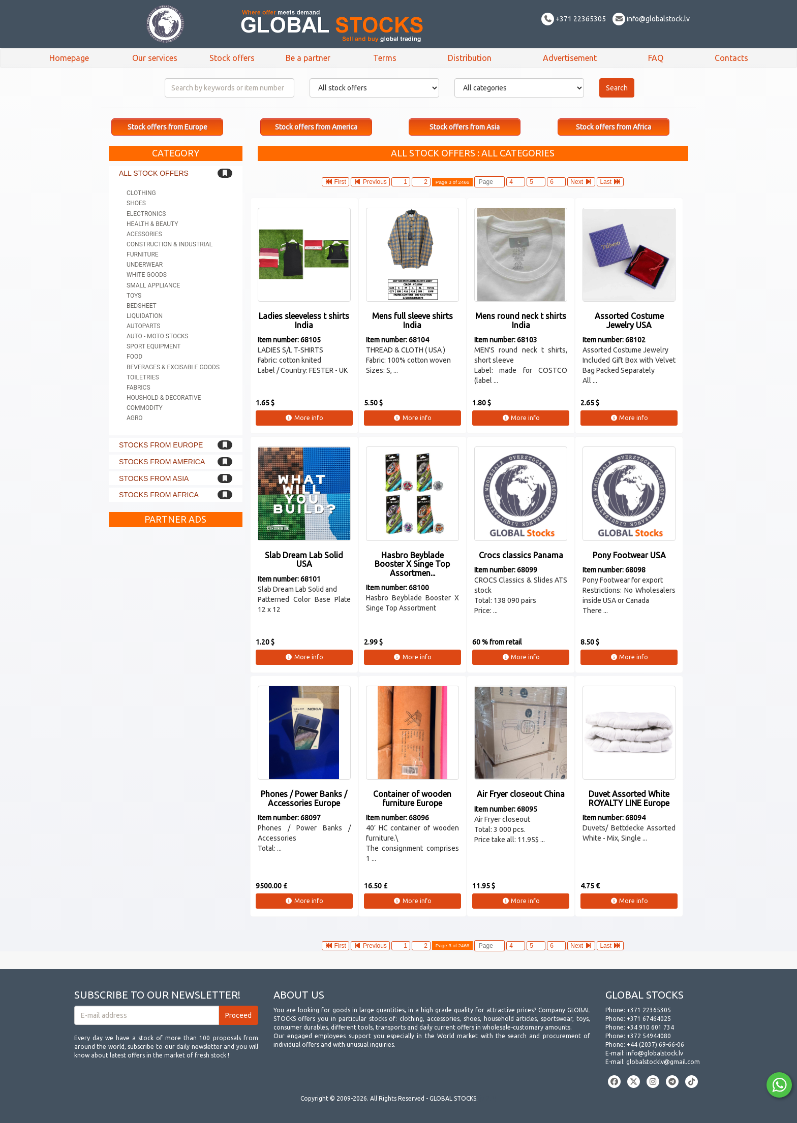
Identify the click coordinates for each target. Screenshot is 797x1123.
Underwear (145, 264)
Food (134, 356)
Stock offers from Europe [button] (167, 127)
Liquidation (145, 315)
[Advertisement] (175, 684)
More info (304, 417)
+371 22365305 (573, 19)
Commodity (145, 407)
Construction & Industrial (169, 244)
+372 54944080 (649, 1036)
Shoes (136, 203)
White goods (147, 274)
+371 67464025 (649, 1018)
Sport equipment (153, 346)
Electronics (146, 213)
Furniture (143, 254)
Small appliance (153, 285)
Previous (370, 181)
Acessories (144, 234)
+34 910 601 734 (650, 1027)
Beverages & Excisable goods (173, 367)
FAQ (655, 57)
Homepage (69, 57)
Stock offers (232, 57)
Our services (154, 57)
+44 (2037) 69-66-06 (655, 1044)
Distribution (470, 57)
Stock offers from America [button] (316, 127)
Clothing (141, 193)
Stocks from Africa (159, 495)
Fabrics (138, 387)
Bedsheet (142, 305)
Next (581, 181)
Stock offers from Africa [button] (613, 127)
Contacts (731, 57)
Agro (135, 418)
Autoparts (143, 326)
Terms (384, 57)
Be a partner (308, 57)
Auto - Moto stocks (158, 336)
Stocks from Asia (154, 478)
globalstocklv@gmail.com (663, 1061)
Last (610, 181)
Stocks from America (162, 462)
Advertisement (570, 57)
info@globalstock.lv (651, 19)
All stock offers (154, 173)
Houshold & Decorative (164, 397)
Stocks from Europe (161, 445)
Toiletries (143, 377)
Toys (134, 295)
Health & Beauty (152, 224)
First (335, 181)
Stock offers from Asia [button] (465, 127)
